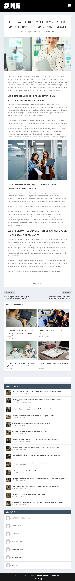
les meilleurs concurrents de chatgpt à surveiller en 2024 (31, 424)
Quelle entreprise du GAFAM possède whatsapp (28, 471)
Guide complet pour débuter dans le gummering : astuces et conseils (35, 487)
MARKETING (22, 418)
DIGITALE (22, 473)
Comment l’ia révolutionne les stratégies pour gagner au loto (33, 416)
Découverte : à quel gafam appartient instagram (28, 495)
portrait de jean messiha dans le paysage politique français (32, 408)
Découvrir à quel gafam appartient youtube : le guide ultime (32, 463)
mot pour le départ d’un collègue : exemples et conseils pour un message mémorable (37, 400)
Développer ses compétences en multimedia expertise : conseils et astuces (37, 391)
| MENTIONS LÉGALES (42, 576)
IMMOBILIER (23, 489)
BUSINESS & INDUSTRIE (26, 393)
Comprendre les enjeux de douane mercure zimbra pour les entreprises (36, 455)
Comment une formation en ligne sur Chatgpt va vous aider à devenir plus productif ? (19, 333)
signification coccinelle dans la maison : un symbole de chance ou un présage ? (38, 503)
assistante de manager (54, 126)
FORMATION (46, 32)
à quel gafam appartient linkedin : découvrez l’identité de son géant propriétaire (39, 479)
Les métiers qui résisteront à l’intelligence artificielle (29, 432)
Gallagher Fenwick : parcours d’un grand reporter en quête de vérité (35, 440)
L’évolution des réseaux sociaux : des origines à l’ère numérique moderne (36, 447)
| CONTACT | (55, 576)
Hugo (29, 32)
